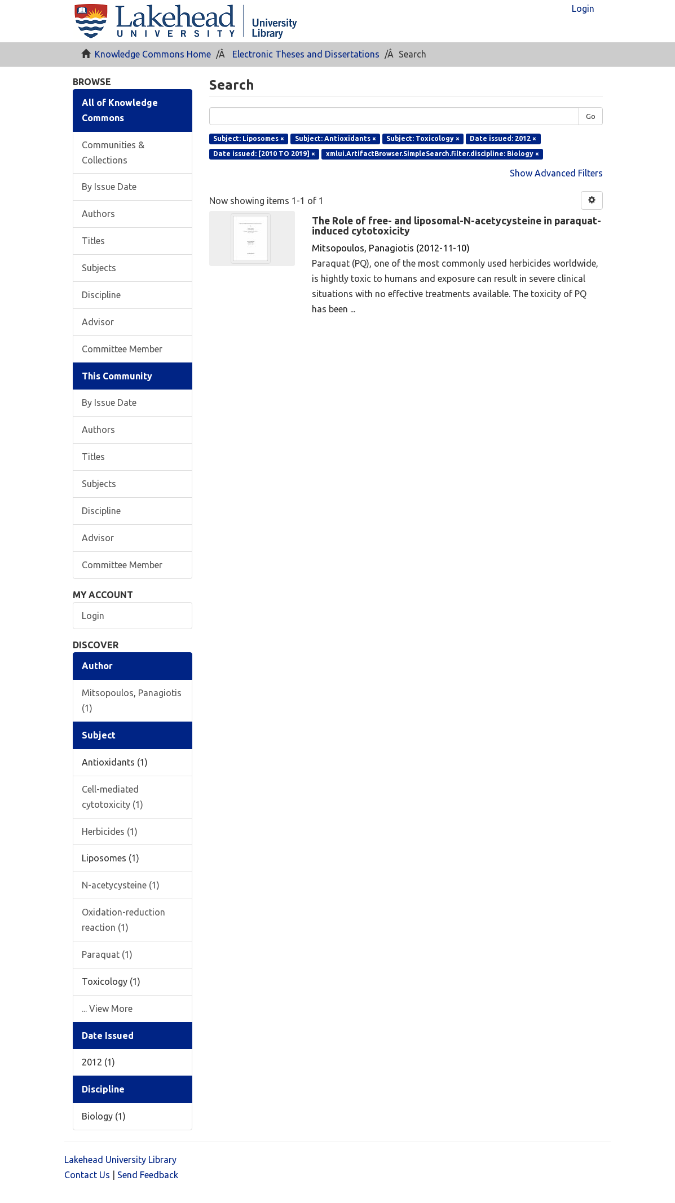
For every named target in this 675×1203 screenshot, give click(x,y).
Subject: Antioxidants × (335, 138)
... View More (107, 1008)
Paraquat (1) (107, 954)
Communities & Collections (113, 152)
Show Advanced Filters (556, 173)
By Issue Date (109, 187)
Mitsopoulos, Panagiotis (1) (132, 700)
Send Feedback (147, 1175)
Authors (98, 214)
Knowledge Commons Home (153, 54)
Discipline (101, 295)
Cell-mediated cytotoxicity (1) (112, 797)
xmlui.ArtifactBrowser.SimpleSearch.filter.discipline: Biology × (432, 153)
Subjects (99, 268)
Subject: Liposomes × (248, 138)
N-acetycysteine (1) (121, 885)
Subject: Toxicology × (423, 138)
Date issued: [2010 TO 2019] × (264, 153)
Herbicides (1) (110, 831)
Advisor (98, 322)
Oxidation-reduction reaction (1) (123, 919)
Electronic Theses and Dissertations (306, 54)
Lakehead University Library (120, 1160)
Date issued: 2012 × (503, 138)
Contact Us (87, 1175)
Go (590, 116)
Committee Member (122, 349)
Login (93, 616)
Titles (93, 241)
